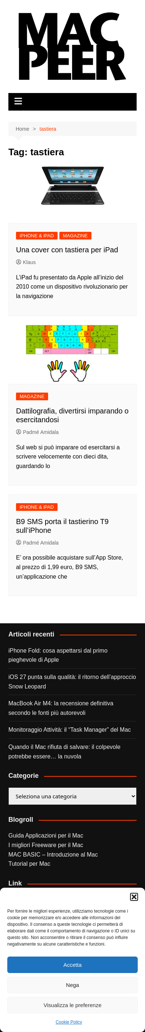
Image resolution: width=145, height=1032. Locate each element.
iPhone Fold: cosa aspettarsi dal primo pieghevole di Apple (57, 655)
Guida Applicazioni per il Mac (45, 835)
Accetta (72, 965)
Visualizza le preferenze (73, 1005)
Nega (72, 985)
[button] (134, 897)
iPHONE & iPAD (37, 235)
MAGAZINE (75, 235)
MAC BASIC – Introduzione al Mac (53, 854)
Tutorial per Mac (29, 864)
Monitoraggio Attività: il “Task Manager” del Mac (69, 730)
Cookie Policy (69, 1022)
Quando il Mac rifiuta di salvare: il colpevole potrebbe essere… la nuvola (64, 752)
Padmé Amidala (37, 432)
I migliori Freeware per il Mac (45, 845)
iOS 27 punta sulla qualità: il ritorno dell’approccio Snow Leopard (72, 682)
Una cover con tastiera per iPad (67, 250)
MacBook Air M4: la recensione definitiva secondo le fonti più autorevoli (60, 708)
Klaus (26, 262)
